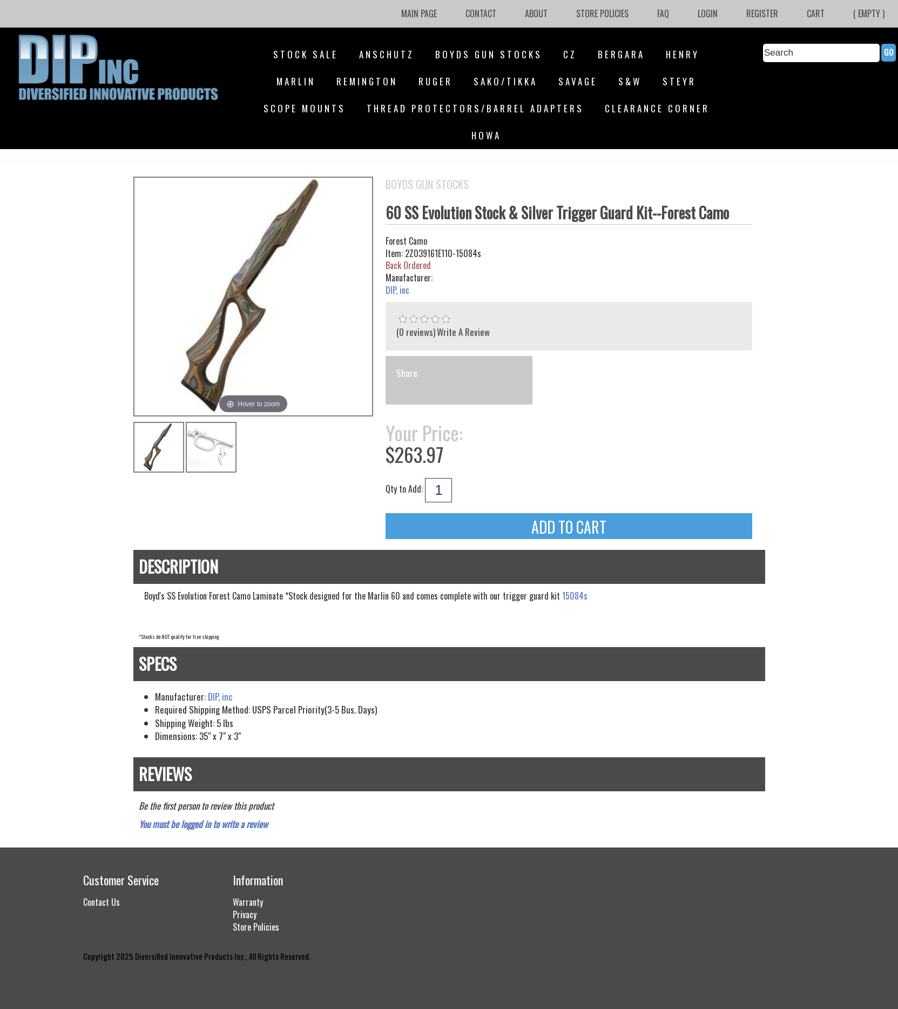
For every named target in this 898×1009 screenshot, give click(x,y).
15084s (575, 595)
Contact (480, 13)
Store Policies (602, 13)
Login (708, 13)
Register (762, 13)
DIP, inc (397, 290)
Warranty (248, 902)
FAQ (663, 13)
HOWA (486, 135)
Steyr (679, 81)
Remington (366, 81)
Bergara (621, 54)
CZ (570, 54)
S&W (630, 81)
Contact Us (101, 902)
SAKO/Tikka (505, 81)
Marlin (295, 81)
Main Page (419, 13)
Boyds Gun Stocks (488, 54)
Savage (577, 81)
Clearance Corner (657, 108)
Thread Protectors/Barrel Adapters (475, 108)
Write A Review (463, 332)
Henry (682, 54)
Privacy (244, 914)
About (536, 13)
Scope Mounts (305, 108)
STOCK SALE (305, 54)
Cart (816, 13)
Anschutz (386, 54)
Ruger (435, 81)
